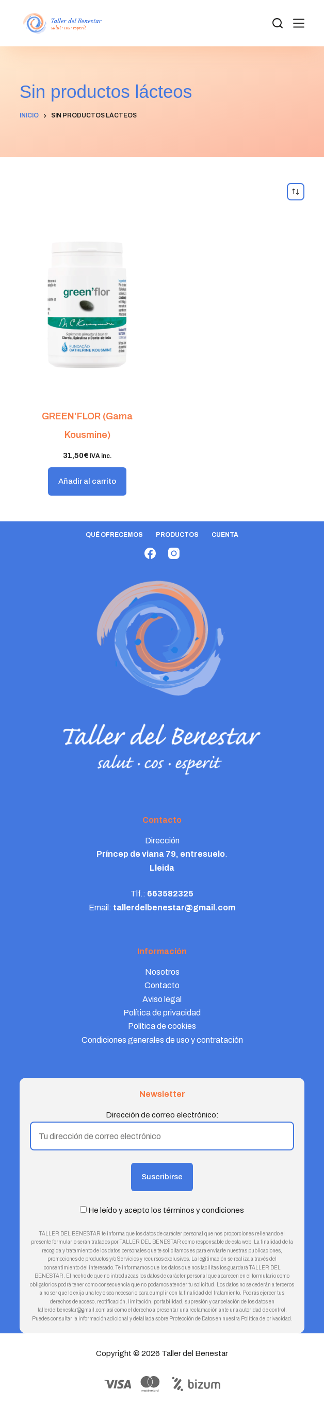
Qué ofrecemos (114, 534)
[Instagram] (174, 553)
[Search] (277, 23)
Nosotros (162, 972)
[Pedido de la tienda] (295, 191)
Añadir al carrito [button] (87, 481)
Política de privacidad (162, 1012)
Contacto (162, 985)
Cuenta (225, 534)
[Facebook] (150, 553)
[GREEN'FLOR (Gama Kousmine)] (87, 303)
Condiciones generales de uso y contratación (162, 1040)
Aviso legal (162, 999)
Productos (177, 534)
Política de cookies (162, 1026)
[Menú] (298, 23)
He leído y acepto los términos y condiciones (166, 1210)
